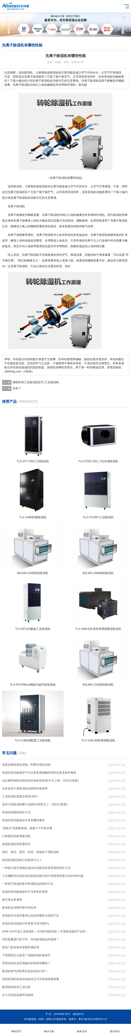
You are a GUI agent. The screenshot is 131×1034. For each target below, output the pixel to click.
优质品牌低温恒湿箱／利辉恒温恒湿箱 (26, 764)
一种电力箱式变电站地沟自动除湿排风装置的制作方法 (36, 867)
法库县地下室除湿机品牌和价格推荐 (25, 788)
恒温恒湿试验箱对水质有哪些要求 (23, 820)
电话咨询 (114, 1029)
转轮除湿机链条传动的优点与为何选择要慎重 (30, 979)
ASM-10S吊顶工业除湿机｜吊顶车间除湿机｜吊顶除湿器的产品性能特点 (46, 931)
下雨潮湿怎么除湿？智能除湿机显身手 (26, 955)
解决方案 (49, 1029)
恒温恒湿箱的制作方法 (16, 812)
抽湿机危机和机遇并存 (16, 844)
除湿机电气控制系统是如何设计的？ (25, 971)
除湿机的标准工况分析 (16, 987)
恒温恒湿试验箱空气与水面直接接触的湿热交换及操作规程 (39, 772)
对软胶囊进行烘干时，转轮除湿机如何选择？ (30, 939)
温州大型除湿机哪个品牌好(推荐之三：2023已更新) (34, 804)
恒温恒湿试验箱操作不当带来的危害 (25, 891)
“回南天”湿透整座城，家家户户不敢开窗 (27, 828)
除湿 (42, 186)
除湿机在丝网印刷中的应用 (19, 907)
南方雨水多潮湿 (12, 899)
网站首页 (16, 1029)
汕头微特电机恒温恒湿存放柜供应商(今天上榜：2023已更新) (40, 780)
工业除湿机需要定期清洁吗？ (20, 796)
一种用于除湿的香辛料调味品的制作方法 (27, 883)
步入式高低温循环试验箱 (17, 995)
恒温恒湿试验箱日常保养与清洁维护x (25, 923)
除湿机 (17, 186)
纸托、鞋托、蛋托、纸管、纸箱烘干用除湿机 (30, 852)
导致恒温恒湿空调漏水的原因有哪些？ (26, 963)
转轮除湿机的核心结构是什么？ (22, 860)
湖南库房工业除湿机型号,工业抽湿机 (35, 382)
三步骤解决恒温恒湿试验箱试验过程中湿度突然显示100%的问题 (43, 875)
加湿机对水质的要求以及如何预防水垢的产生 (30, 915)
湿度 (79, 254)
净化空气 (62, 254)
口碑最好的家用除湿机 (16, 836)
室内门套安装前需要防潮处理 (20, 947)
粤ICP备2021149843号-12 (92, 1019)
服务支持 (82, 1029)
